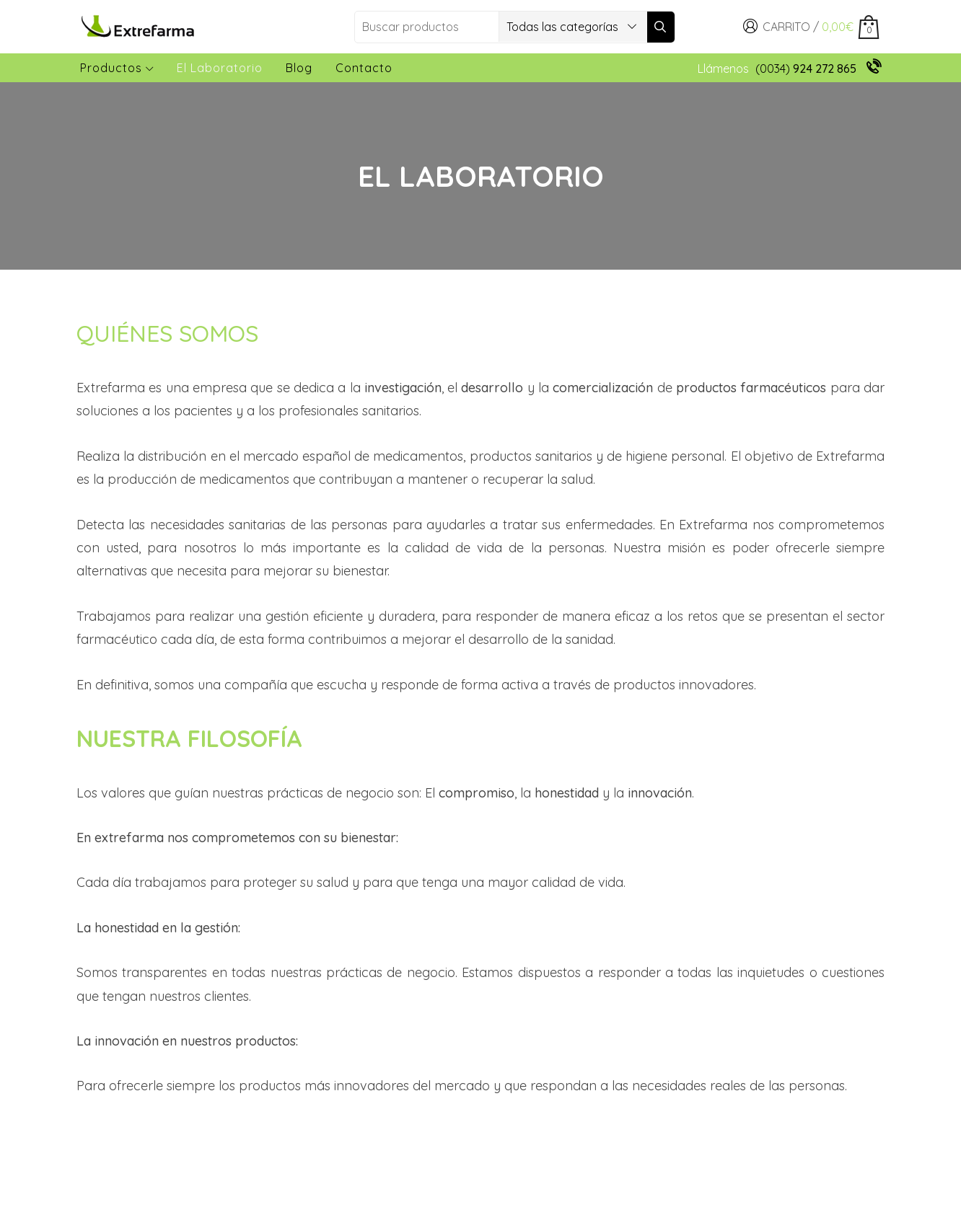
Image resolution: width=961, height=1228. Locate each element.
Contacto (363, 68)
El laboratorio (220, 68)
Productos (117, 68)
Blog (299, 68)
